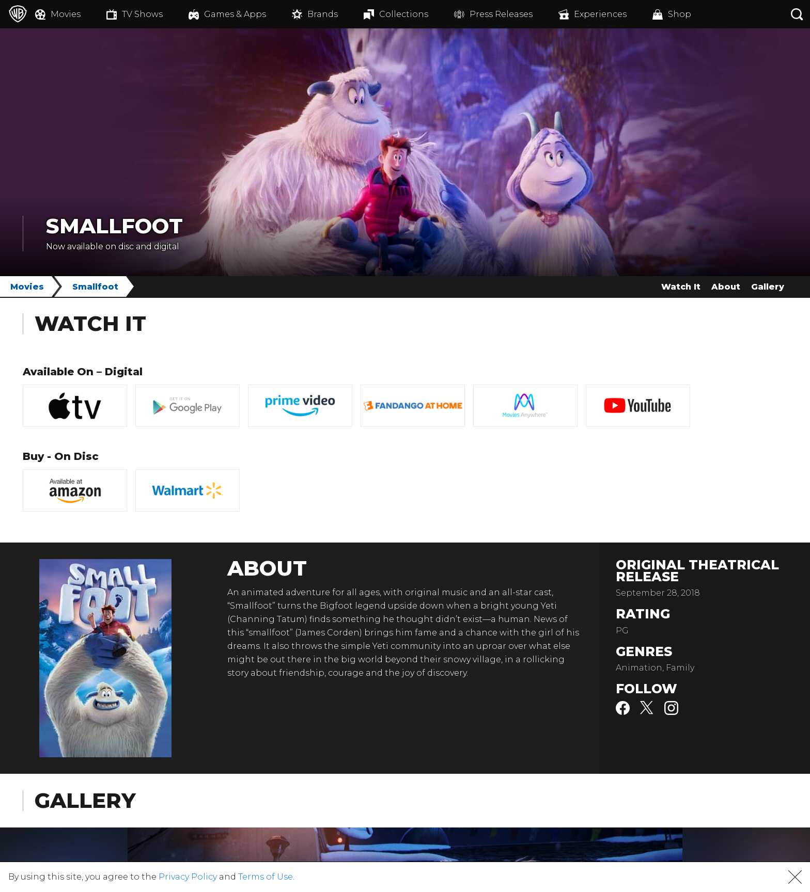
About (725, 287)
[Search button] (797, 14)
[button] (795, 877)
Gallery (767, 287)
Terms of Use (265, 877)
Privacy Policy (188, 877)
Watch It (680, 287)
